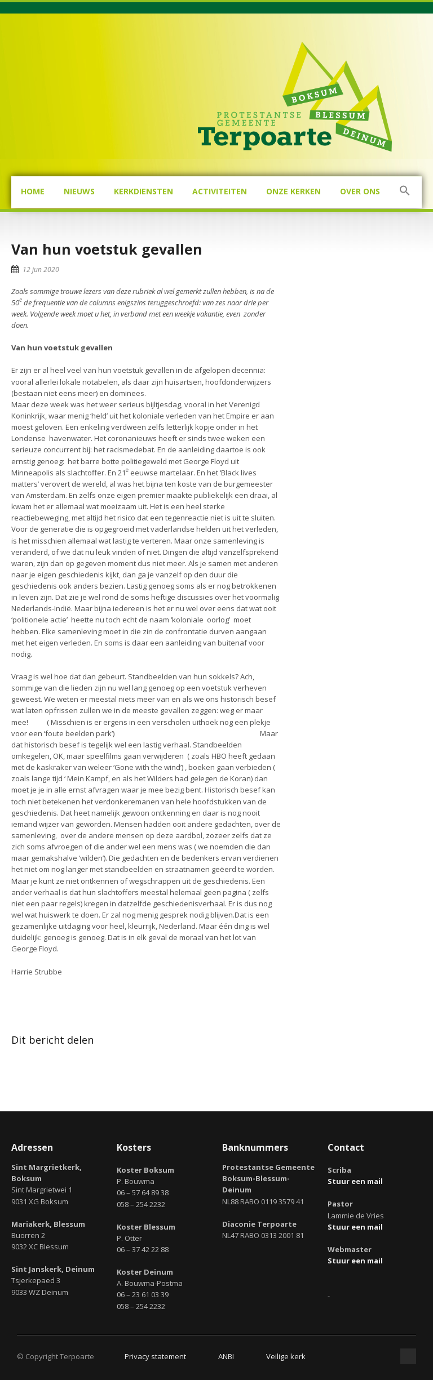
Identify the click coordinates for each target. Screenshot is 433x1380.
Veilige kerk (286, 1356)
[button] (405, 192)
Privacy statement (155, 1356)
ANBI (226, 1356)
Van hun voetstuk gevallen (106, 249)
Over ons (360, 191)
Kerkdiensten (143, 191)
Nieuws (79, 191)
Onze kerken (293, 191)
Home (33, 191)
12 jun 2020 (41, 269)
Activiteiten (219, 191)
